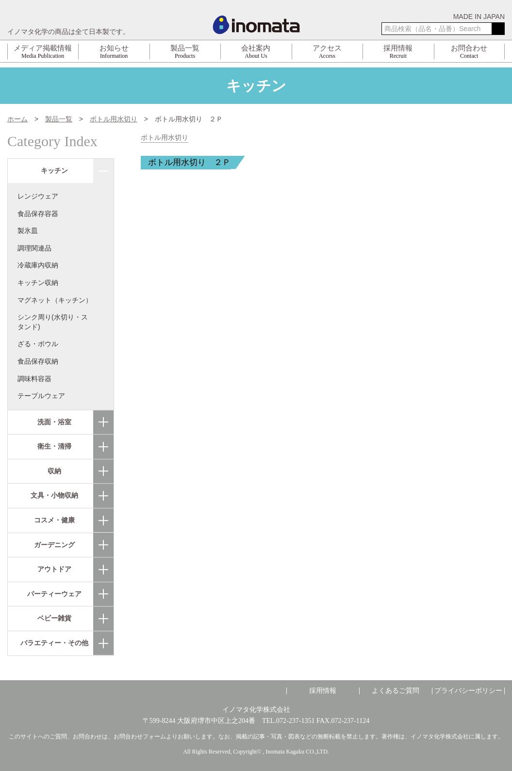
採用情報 (322, 690)
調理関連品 (34, 248)
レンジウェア (37, 196)
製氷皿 (27, 231)
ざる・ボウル (37, 344)
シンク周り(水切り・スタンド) (52, 322)
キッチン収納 (37, 282)
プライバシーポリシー (468, 690)
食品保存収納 (37, 361)
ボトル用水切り (164, 137)
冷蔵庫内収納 (37, 265)
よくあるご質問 (395, 690)
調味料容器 (34, 379)
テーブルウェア (41, 396)
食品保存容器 (37, 214)
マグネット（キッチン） (54, 300)
